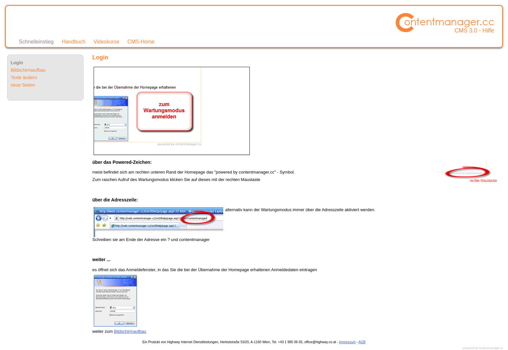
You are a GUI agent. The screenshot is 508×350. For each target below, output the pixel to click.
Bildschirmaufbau (130, 331)
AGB (362, 342)
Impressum (347, 342)
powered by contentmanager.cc (483, 348)
